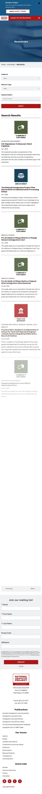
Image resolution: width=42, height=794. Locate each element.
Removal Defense (9, 753)
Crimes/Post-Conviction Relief (13, 744)
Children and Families (10, 742)
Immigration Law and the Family (13, 722)
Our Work (11, 64)
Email (5, 604)
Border (5, 739)
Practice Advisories (9, 770)
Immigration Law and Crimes (12, 716)
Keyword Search (6, 95)
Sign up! (21, 662)
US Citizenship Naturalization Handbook (16, 724)
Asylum (5, 736)
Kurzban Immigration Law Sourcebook (16, 713)
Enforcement (7, 750)
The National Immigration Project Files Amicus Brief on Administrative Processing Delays (20, 192)
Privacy (5, 773)
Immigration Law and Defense (13, 719)
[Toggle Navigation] (39, 18)
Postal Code (6, 633)
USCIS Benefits (8, 759)
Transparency (7, 756)
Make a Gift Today (18, 11)
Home (3, 64)
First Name (7, 614)
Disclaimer (6, 776)
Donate (5, 767)
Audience (4, 74)
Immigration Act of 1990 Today (13, 727)
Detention (6, 747)
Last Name (7, 623)
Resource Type (6, 85)
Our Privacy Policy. (15, 656)
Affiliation (5, 642)
